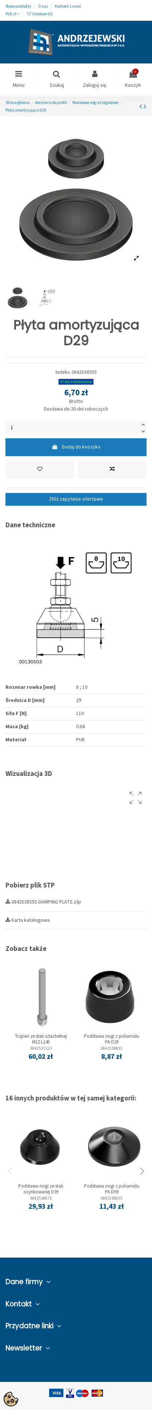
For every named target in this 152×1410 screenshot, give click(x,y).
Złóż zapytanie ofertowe (76, 499)
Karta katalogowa (27, 920)
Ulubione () (39, 14)
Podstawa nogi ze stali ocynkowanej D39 (40, 1189)
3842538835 (111, 1198)
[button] (136, 798)
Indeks (63, 372)
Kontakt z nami (68, 6)
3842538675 (41, 1198)
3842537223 (41, 1048)
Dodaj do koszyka (76, 447)
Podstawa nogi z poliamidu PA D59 (111, 1189)
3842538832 (111, 1048)
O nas (43, 6)
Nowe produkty (18, 6)
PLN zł (12, 14)
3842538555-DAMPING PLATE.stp (43, 902)
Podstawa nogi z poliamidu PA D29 (111, 1039)
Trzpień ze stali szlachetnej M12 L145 (41, 1039)
